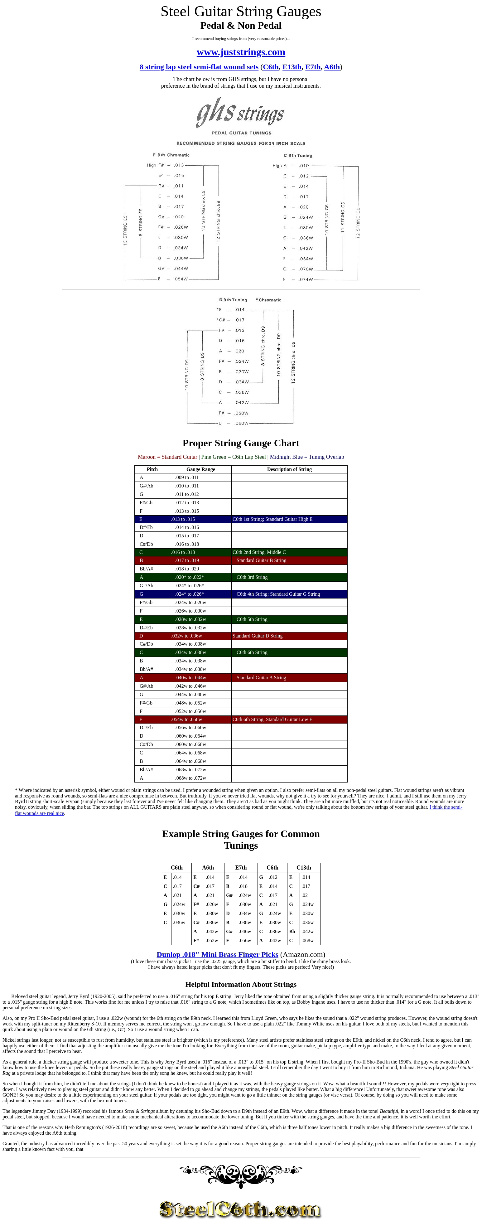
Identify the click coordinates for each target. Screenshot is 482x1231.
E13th (291, 67)
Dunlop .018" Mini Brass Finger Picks (217, 954)
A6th (332, 67)
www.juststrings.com (241, 51)
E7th (313, 67)
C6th (271, 67)
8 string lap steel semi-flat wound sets (199, 67)
